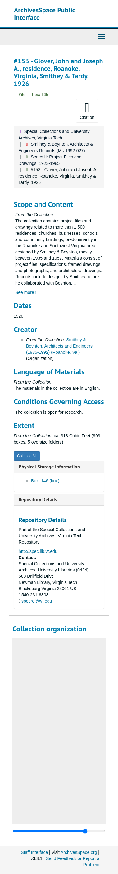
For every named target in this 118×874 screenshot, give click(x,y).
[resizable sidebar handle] (59, 831)
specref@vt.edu (36, 601)
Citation (87, 110)
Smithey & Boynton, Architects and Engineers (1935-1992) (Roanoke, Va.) (59, 346)
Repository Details (38, 499)
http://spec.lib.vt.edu (38, 551)
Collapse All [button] (27, 456)
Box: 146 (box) (45, 480)
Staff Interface (34, 852)
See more (26, 292)
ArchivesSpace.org (79, 852)
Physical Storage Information (49, 466)
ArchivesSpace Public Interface (44, 14)
